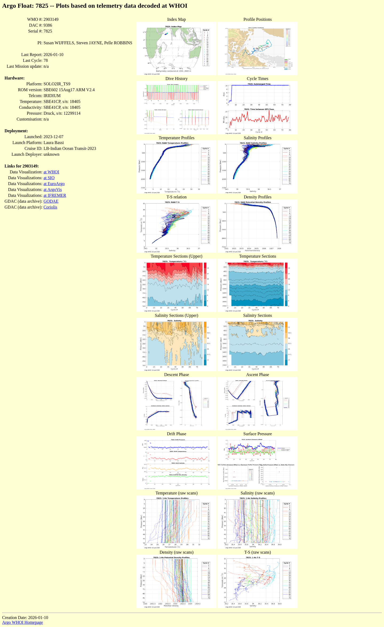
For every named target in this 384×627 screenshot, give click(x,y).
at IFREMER (54, 195)
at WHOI (51, 172)
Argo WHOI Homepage (22, 622)
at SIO (48, 177)
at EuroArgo (54, 183)
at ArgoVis (52, 189)
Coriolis (50, 207)
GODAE (50, 201)
